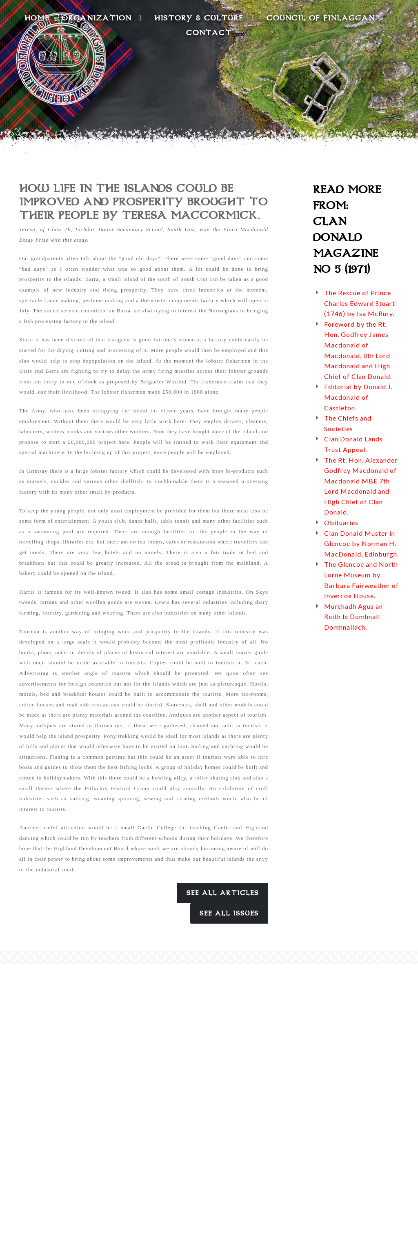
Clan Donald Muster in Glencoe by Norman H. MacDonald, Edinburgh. (361, 543)
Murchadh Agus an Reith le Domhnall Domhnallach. (353, 616)
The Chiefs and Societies (347, 423)
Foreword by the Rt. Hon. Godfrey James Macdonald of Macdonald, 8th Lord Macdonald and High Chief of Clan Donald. (358, 350)
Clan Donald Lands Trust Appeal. (353, 444)
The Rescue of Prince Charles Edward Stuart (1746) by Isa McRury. (359, 303)
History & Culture (204, 17)
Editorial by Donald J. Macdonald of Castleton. (358, 397)
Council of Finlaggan (326, 17)
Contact (209, 33)
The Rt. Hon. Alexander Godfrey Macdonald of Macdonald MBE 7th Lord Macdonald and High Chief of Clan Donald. (361, 486)
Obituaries (341, 522)
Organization (102, 17)
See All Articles (223, 893)
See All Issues (229, 913)
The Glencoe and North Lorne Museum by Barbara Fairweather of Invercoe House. (361, 579)
